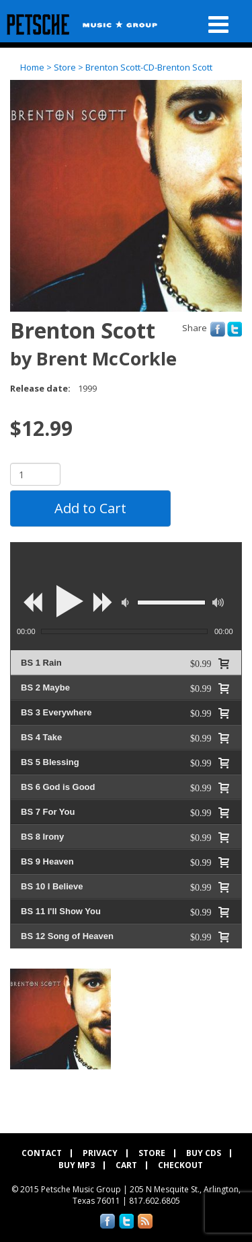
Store (65, 67)
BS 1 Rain (41, 663)
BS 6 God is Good (58, 787)
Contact (42, 1153)
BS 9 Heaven (47, 861)
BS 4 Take (41, 737)
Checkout (180, 1166)
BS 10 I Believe (52, 886)
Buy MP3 (76, 1166)
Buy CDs (203, 1153)
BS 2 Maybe (45, 687)
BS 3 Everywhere (56, 712)
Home (32, 67)
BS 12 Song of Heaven (67, 936)
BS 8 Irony (42, 837)
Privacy (100, 1153)
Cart (126, 1166)
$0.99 (201, 663)
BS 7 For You (48, 812)
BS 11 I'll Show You (61, 911)
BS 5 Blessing (50, 762)
